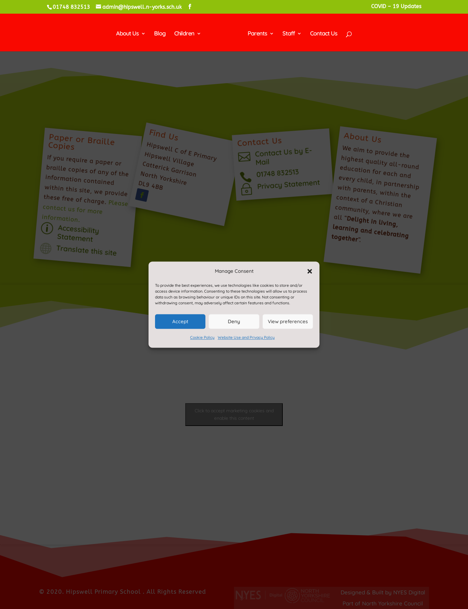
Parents (255, 33)
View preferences (288, 321)
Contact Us (321, 33)
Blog (162, 33)
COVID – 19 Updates (396, 6)
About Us (129, 33)
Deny (234, 321)
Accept (180, 321)
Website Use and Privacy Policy (246, 337)
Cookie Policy (202, 337)
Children (186, 33)
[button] (309, 271)
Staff (286, 33)
